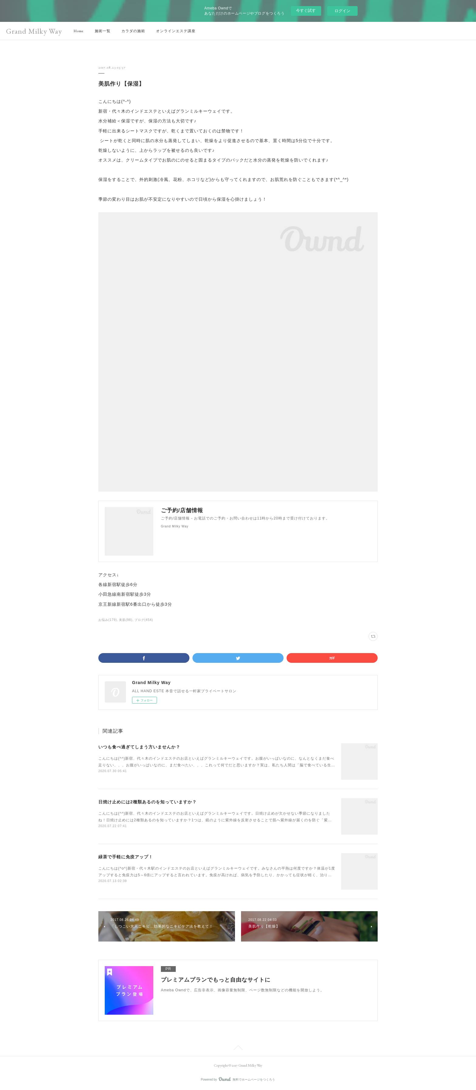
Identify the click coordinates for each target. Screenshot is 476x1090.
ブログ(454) (143, 620)
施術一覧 (102, 31)
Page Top (238, 1048)
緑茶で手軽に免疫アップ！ (125, 856)
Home (78, 31)
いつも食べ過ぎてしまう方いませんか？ (139, 746)
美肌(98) (125, 620)
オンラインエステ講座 (175, 31)
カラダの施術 (133, 31)
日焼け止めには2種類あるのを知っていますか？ (147, 801)
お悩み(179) (107, 620)
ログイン (342, 11)
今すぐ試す (306, 10)
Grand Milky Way (34, 31)
